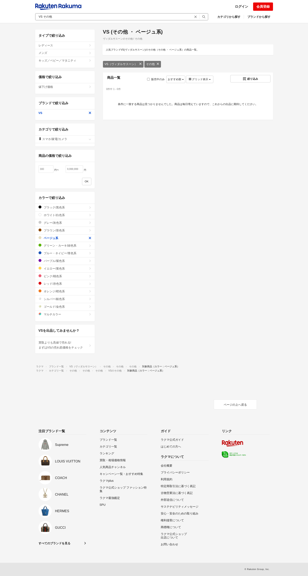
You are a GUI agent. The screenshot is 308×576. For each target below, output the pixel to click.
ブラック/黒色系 (65, 207)
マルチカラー (65, 314)
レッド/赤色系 (65, 283)
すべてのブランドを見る (54, 543)
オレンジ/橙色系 (65, 291)
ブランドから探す (259, 16)
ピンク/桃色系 (65, 276)
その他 (152, 64)
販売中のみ (156, 79)
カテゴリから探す (228, 16)
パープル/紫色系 (65, 261)
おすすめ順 (176, 79)
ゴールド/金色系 (65, 306)
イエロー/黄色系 (65, 268)
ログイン (241, 6)
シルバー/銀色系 (65, 299)
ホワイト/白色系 (65, 215)
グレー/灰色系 (65, 222)
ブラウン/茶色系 (65, 230)
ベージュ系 (65, 238)
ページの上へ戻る (235, 404)
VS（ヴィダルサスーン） (123, 64)
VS (65, 113)
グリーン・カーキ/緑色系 (65, 245)
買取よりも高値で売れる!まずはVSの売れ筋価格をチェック (65, 345)
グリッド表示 (200, 79)
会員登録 (263, 6)
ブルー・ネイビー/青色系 (65, 253)
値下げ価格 (65, 86)
